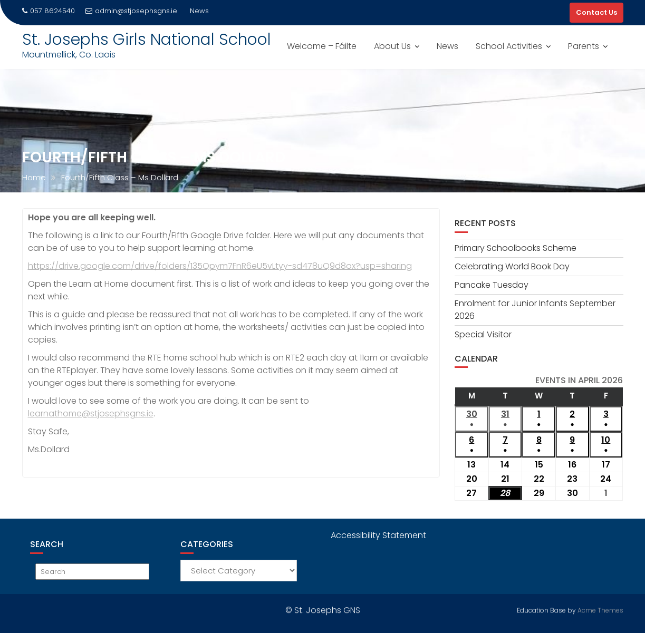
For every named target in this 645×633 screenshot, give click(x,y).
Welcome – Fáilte (322, 46)
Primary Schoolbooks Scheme (515, 248)
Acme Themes (600, 609)
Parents (583, 46)
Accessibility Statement (378, 535)
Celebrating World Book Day (512, 266)
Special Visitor (483, 334)
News (447, 46)
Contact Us (596, 12)
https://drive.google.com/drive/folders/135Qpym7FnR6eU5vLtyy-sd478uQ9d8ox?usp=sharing (220, 266)
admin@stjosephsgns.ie (131, 11)
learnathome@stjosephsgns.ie (90, 413)
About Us (392, 46)
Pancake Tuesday (491, 285)
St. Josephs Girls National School (146, 39)
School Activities (509, 46)
